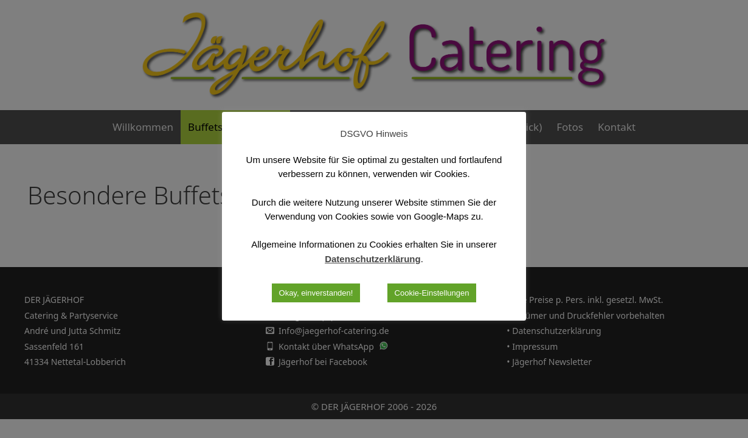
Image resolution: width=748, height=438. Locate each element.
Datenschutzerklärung (373, 259)
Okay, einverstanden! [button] (316, 292)
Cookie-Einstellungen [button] (432, 292)
